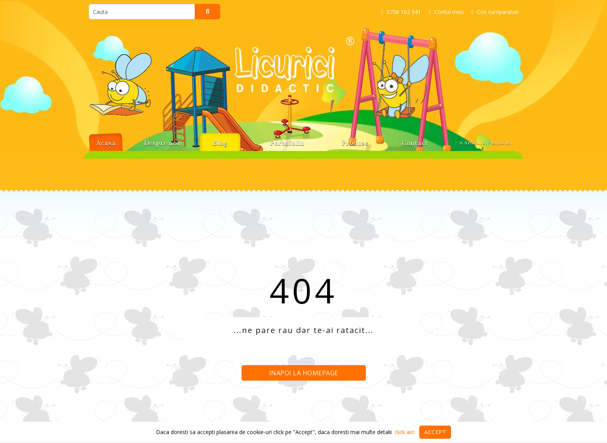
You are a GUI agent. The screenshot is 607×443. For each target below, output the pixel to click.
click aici (404, 432)
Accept (435, 432)
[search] (142, 11)
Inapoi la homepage (303, 373)
